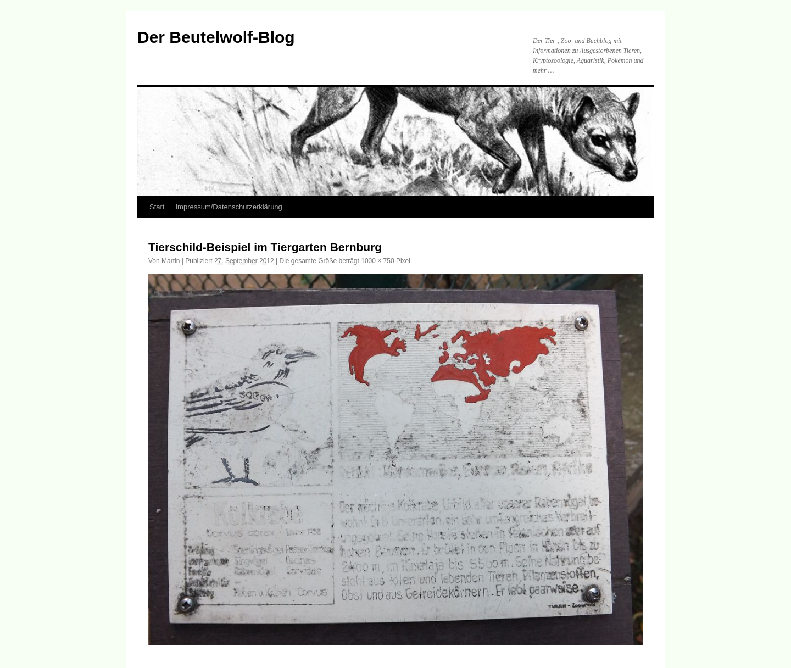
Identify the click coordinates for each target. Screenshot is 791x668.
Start (156, 207)
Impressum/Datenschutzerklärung (228, 207)
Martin (170, 261)
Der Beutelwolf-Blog (216, 37)
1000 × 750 (377, 261)
